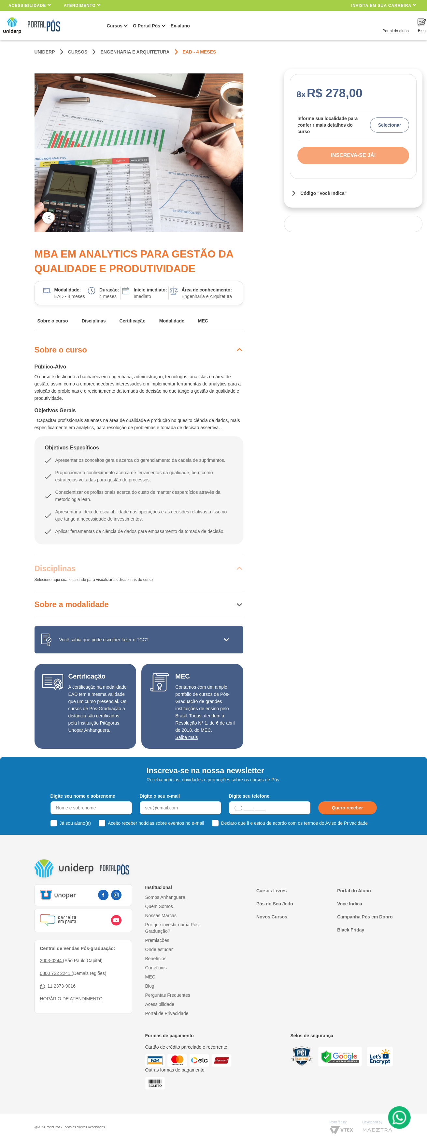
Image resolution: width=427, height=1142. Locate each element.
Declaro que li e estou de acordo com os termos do (294, 823)
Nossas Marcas (161, 915)
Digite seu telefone (249, 796)
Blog (149, 986)
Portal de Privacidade (167, 1013)
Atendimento (82, 5)
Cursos (114, 25)
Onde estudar (159, 949)
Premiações (157, 940)
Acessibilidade (29, 5)
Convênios (156, 967)
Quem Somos (159, 906)
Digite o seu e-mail (160, 796)
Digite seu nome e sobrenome (82, 796)
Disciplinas (94, 320)
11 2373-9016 (58, 986)
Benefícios (155, 958)
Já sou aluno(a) (75, 823)
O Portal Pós (146, 25)
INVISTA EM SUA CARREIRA (383, 5)
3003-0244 (51, 960)
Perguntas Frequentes (168, 995)
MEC (203, 320)
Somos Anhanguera (165, 897)
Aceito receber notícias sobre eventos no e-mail (156, 823)
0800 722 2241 (56, 973)
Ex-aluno (180, 25)
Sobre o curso (52, 320)
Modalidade (171, 320)
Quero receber (347, 807)
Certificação (133, 320)
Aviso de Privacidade (346, 823)
